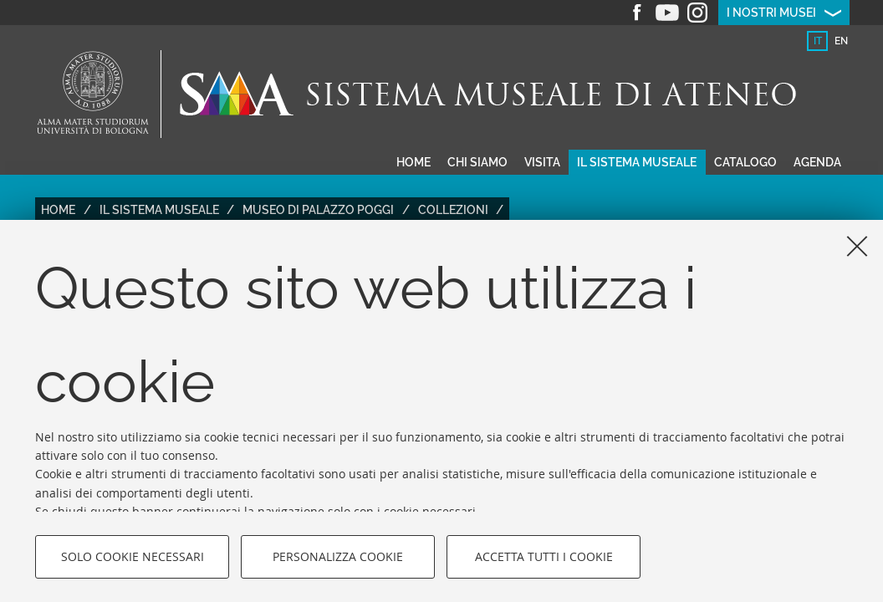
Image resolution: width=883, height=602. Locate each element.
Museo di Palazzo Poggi (318, 210)
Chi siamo (477, 162)
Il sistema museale (637, 162)
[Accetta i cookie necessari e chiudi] (857, 245)
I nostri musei (771, 12)
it (818, 41)
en (841, 41)
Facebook (637, 12)
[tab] (817, 41)
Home (413, 162)
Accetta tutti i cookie (544, 556)
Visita (542, 162)
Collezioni (453, 210)
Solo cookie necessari (132, 556)
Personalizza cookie (338, 556)
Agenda (817, 162)
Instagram (697, 12)
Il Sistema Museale (159, 210)
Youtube (667, 12)
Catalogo (745, 162)
